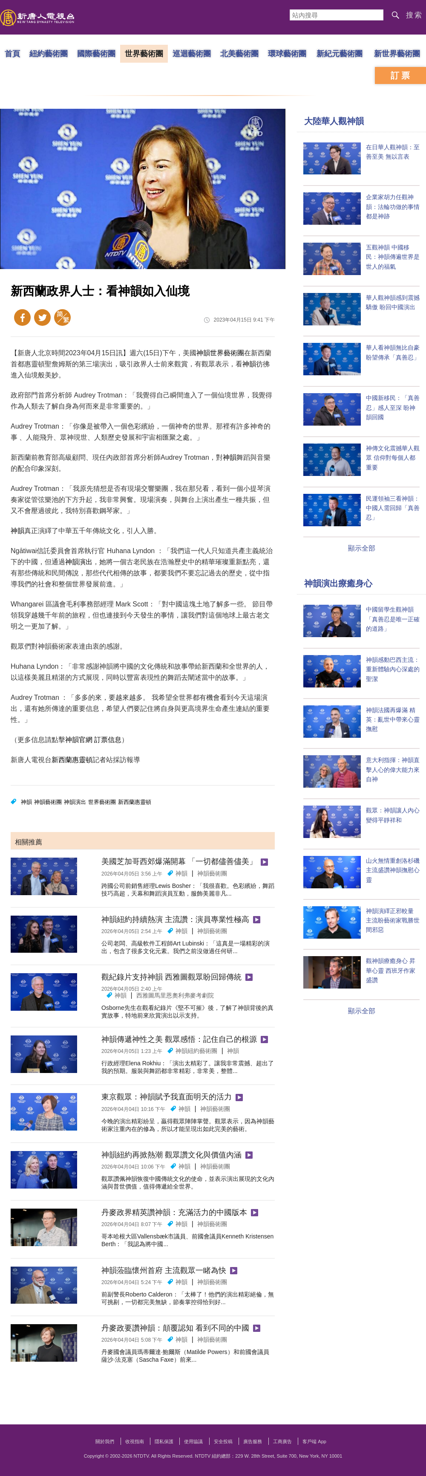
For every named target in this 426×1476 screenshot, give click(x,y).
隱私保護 (164, 1441)
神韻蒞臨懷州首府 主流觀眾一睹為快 (163, 1270)
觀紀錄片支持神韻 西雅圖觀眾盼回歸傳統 (171, 977)
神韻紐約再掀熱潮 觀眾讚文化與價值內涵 (171, 1155)
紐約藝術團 (48, 53)
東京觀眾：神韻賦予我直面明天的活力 (166, 1097)
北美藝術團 (239, 53)
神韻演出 (78, 561)
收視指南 (134, 1441)
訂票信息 (107, 739)
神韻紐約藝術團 (196, 1050)
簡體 (62, 317)
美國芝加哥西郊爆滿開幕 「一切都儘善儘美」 (179, 861)
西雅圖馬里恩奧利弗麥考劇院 (175, 995)
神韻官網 (78, 739)
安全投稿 (223, 1441)
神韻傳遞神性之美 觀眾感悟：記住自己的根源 (179, 1039)
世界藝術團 (144, 53)
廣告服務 (252, 1441)
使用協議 (193, 1441)
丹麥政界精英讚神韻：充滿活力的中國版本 (174, 1212)
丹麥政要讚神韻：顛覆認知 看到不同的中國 (175, 1328)
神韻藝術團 (48, 802)
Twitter (42, 317)
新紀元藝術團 (340, 53)
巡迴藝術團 (192, 53)
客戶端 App (314, 1441)
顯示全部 (361, 548)
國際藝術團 (96, 53)
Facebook (22, 317)
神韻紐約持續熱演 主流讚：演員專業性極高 (175, 919)
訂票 (401, 75)
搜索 (414, 15)
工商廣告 (282, 1441)
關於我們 (104, 1441)
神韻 (203, 353)
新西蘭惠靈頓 (72, 759)
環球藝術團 (287, 53)
